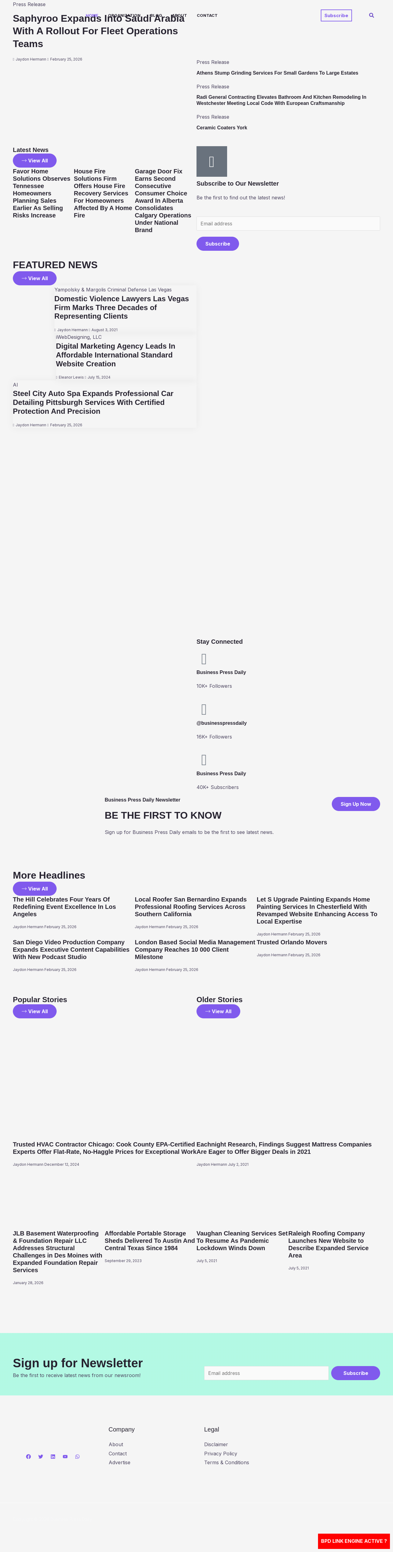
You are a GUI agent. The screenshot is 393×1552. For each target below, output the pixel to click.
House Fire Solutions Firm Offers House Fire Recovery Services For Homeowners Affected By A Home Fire (103, 193)
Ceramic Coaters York (221, 127)
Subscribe (217, 244)
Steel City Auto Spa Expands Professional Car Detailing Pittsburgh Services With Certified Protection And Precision (93, 402)
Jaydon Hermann (31, 59)
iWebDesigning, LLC (79, 337)
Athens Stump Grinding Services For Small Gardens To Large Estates (277, 73)
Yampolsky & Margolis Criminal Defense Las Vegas (113, 290)
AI (15, 385)
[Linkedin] (53, 1456)
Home (92, 15)
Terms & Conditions (226, 1462)
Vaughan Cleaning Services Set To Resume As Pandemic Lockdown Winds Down (242, 1240)
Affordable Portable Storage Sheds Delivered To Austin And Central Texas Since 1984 (150, 1240)
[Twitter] (40, 1456)
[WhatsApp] (77, 1456)
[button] (336, 15)
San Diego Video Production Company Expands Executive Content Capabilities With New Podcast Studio (71, 949)
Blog (156, 15)
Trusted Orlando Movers (292, 942)
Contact (207, 15)
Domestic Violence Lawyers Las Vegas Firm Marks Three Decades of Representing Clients (121, 307)
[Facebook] (28, 1456)
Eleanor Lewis (71, 377)
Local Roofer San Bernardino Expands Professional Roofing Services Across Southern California (191, 906)
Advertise (119, 1462)
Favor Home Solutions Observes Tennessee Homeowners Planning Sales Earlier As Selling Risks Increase (41, 193)
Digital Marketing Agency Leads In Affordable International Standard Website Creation (115, 355)
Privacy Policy (220, 1453)
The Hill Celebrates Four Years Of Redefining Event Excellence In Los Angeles (64, 906)
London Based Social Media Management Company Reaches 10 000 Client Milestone (195, 949)
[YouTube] (65, 1456)
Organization (124, 15)
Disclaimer (216, 1444)
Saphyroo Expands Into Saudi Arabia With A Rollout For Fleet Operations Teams (99, 31)
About (179, 15)
